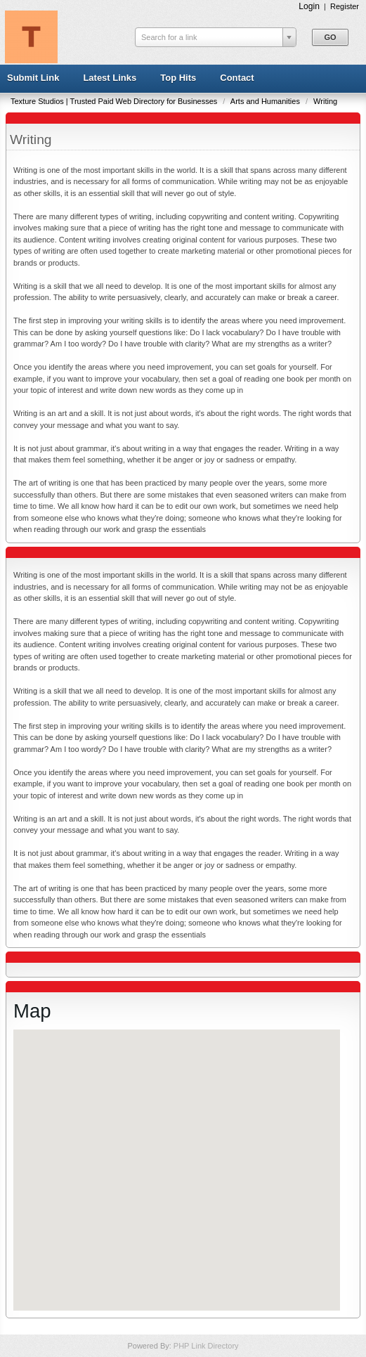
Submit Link (33, 77)
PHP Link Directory (206, 1346)
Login (309, 6)
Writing (325, 101)
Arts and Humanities (266, 101)
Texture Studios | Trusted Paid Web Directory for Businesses (115, 101)
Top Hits (178, 77)
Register (344, 6)
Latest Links (109, 77)
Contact (237, 77)
